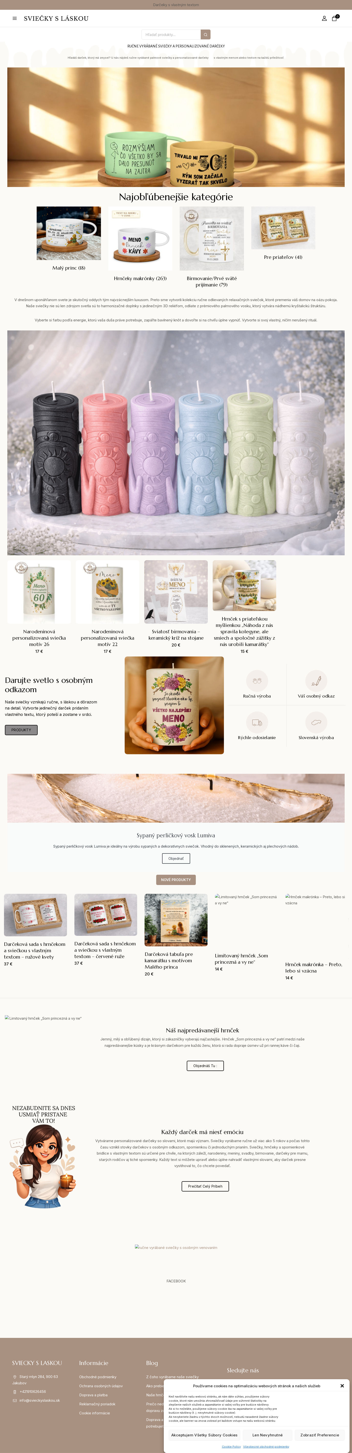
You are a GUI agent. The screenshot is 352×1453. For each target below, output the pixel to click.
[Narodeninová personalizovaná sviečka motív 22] (107, 592)
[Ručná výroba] (257, 681)
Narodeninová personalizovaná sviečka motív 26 (39, 638)
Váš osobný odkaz (316, 696)
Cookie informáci (93, 1413)
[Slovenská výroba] (316, 722)
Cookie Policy (231, 1446)
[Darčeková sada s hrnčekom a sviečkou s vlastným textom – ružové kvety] (35, 915)
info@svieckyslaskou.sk (40, 1400)
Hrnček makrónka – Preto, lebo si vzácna (313, 967)
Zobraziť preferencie (319, 1435)
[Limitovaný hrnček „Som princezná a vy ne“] (246, 921)
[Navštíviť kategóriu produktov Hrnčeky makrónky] (140, 245)
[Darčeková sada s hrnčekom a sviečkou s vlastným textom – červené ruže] (105, 915)
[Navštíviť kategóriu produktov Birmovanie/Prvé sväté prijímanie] (212, 248)
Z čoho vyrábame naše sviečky (172, 1377)
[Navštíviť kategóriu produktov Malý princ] (69, 240)
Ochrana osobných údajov (101, 1386)
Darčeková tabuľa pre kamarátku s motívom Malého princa (169, 960)
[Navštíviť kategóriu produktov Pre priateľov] (283, 234)
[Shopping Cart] (336, 18)
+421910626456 (33, 1391)
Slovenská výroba (316, 737)
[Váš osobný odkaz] (316, 681)
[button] (342, 1385)
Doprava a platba (93, 1395)
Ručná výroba (257, 696)
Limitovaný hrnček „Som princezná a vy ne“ (241, 959)
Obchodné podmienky (97, 1377)
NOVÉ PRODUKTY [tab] (176, 880)
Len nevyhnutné (268, 1435)
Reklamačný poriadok (97, 1404)
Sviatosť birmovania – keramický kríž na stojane (176, 635)
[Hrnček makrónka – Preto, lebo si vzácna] (316, 925)
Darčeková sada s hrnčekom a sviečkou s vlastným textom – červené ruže (105, 950)
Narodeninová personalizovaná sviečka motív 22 (107, 638)
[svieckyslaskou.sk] (56, 18)
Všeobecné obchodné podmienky (266, 1446)
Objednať (176, 858)
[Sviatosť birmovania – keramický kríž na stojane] (176, 592)
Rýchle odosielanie (257, 737)
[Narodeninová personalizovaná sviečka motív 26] (39, 592)
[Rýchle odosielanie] (257, 722)
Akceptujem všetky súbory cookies (204, 1435)
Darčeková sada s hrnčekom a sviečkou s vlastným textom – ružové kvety (34, 950)
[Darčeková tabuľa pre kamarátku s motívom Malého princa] (176, 920)
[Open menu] (14, 18)
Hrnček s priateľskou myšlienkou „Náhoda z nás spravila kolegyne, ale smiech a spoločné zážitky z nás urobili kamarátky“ (244, 631)
